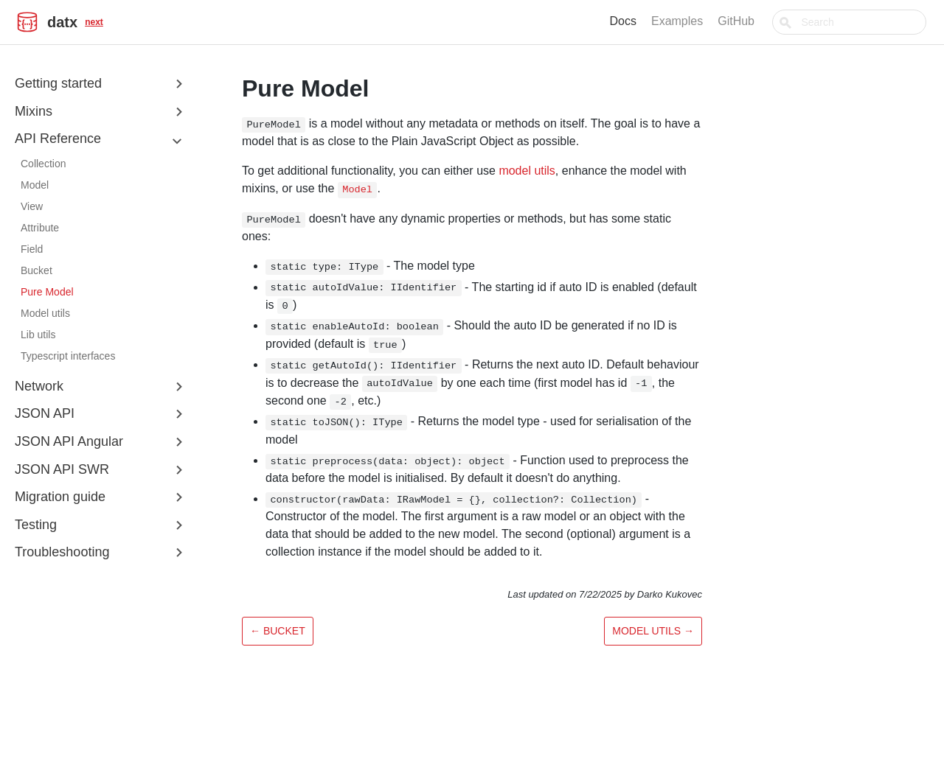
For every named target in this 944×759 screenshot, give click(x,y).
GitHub (770, 21)
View (32, 206)
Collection (43, 163)
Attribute (40, 228)
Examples (712, 21)
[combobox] (866, 22)
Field (32, 249)
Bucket (36, 270)
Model (35, 185)
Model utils (45, 313)
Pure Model (47, 292)
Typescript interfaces (68, 356)
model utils (527, 170)
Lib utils (38, 334)
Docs (658, 21)
